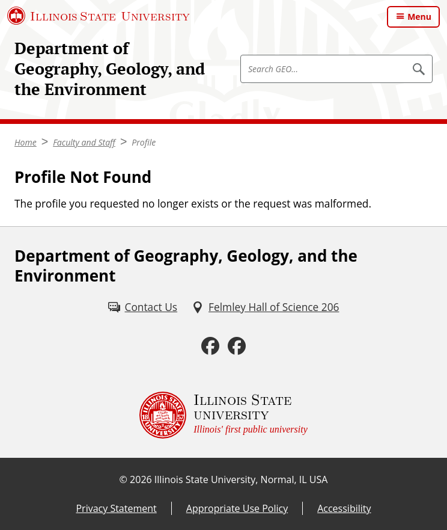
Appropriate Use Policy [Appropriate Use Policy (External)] (237, 508)
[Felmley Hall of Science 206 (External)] (265, 307)
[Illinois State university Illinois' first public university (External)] (223, 415)
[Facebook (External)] (210, 346)
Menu (419, 16)
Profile (144, 142)
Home (25, 142)
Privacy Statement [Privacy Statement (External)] (116, 508)
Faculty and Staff (84, 142)
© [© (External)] (123, 479)
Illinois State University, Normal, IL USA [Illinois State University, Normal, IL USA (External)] (241, 479)
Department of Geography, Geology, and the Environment (109, 68)
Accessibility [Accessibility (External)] (344, 508)
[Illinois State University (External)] (98, 15)
